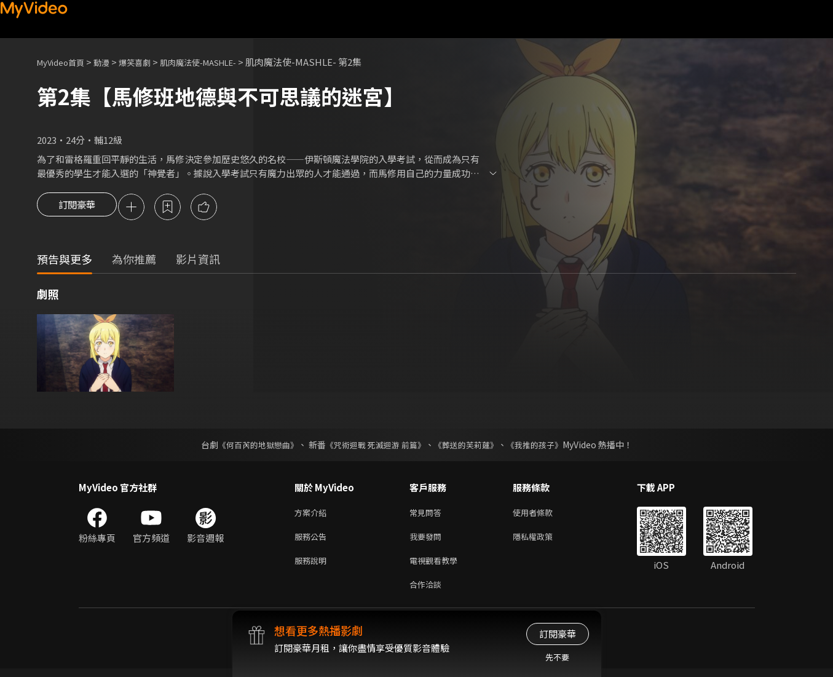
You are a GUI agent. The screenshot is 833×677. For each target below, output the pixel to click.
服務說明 (312, 566)
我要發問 (427, 540)
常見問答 (427, 514)
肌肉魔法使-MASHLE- (221, 61)
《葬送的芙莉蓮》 (470, 446)
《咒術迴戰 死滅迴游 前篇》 (373, 446)
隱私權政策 (543, 540)
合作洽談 (427, 591)
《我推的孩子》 (543, 446)
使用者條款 (543, 514)
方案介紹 (312, 514)
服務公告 (312, 540)
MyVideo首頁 (65, 61)
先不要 (557, 657)
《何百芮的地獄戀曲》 (250, 446)
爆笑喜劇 (148, 61)
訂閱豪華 (77, 208)
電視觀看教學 (437, 566)
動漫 (111, 61)
